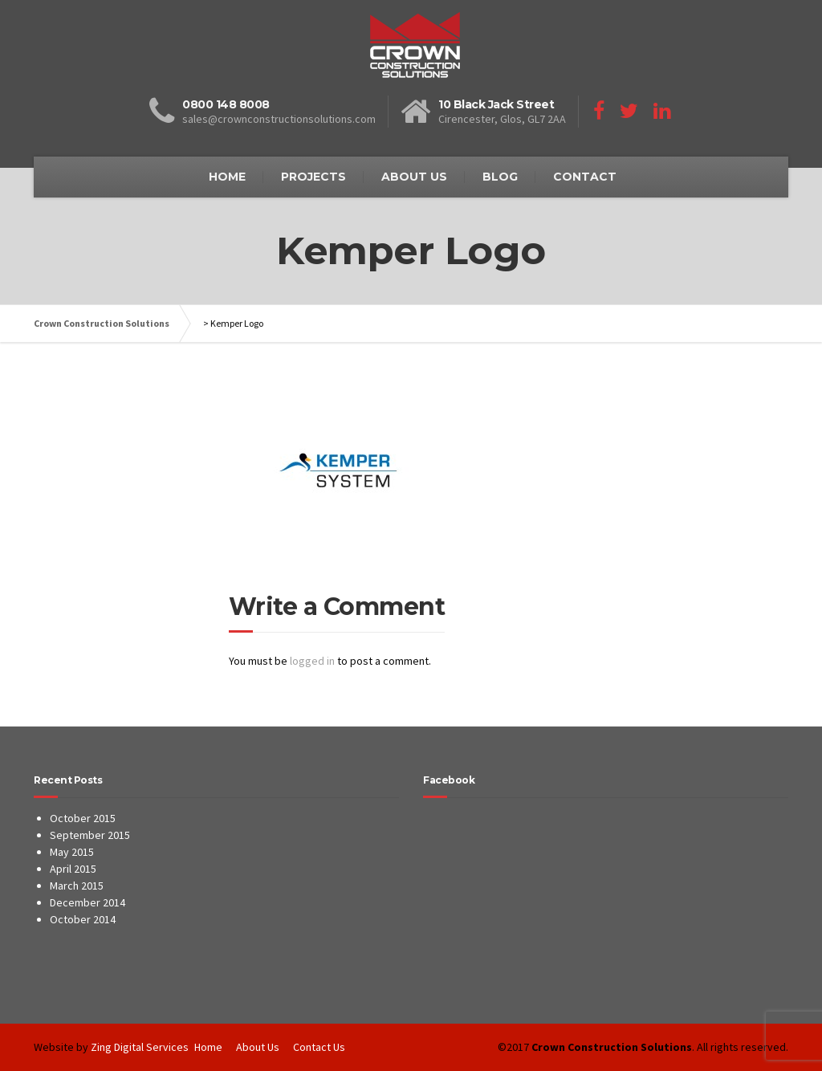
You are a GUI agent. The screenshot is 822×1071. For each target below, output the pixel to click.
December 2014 (87, 902)
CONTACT (584, 176)
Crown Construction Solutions (101, 323)
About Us (257, 1047)
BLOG (500, 176)
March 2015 (77, 885)
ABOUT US (414, 176)
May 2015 (72, 852)
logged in (312, 661)
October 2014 (83, 919)
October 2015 (83, 818)
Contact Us (319, 1047)
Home (208, 1047)
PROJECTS (313, 176)
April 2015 (73, 868)
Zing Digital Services (140, 1047)
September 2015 (90, 835)
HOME (227, 176)
